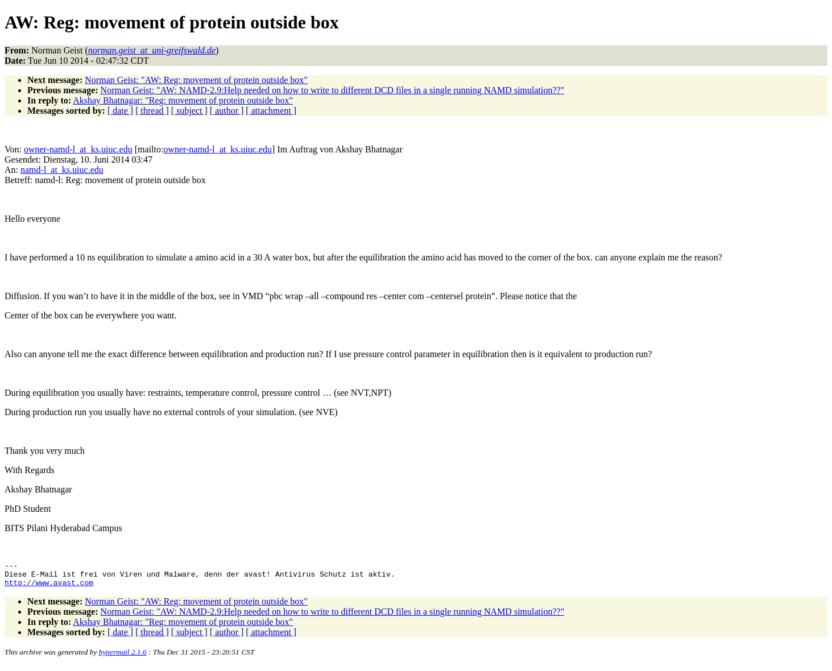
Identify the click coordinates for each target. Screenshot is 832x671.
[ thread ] (152, 110)
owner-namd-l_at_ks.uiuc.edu (78, 149)
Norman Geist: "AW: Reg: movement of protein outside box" (196, 80)
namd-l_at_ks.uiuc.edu (62, 170)
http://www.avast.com (49, 587)
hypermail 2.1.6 (123, 657)
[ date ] (120, 110)
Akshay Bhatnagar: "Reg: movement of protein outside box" (183, 100)
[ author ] (227, 110)
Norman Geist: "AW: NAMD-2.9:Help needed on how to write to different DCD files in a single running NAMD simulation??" (333, 90)
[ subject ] (189, 110)
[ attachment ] (271, 110)
